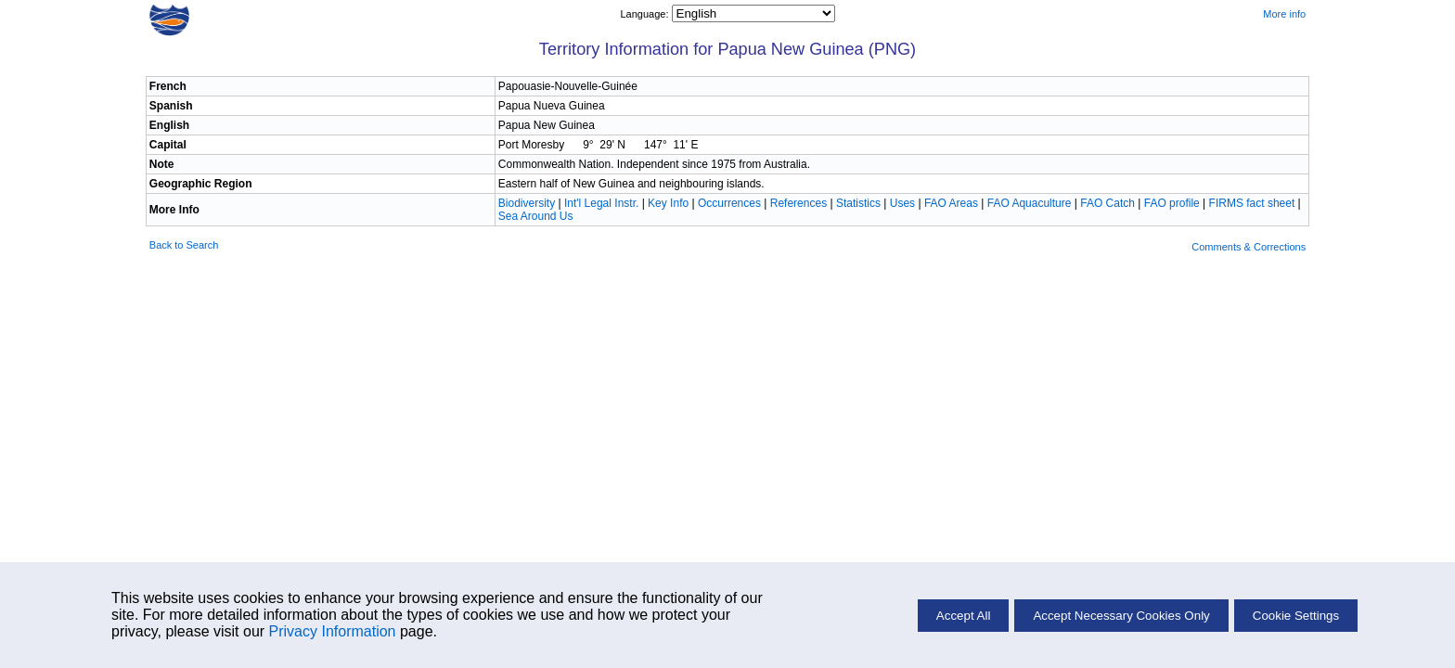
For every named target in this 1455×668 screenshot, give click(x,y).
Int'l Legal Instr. (601, 203)
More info (1284, 13)
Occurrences (729, 203)
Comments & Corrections (1248, 246)
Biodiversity (526, 203)
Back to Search (184, 244)
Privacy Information (332, 631)
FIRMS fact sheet (1252, 203)
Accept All (963, 616)
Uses (902, 203)
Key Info (668, 203)
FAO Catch (1107, 203)
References (798, 203)
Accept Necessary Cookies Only (1121, 616)
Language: (645, 13)
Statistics (858, 203)
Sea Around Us (535, 216)
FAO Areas (951, 203)
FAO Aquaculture (1029, 203)
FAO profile (1172, 203)
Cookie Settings (1296, 616)
